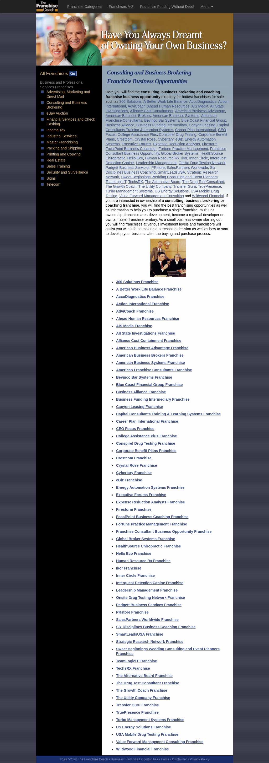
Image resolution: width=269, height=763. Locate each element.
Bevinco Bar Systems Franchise (144, 377)
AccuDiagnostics (202, 101)
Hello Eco (135, 158)
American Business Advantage (200, 111)
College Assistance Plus (137, 134)
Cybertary (165, 139)
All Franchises (58, 73)
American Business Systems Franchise (150, 363)
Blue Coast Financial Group (203, 120)
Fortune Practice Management (183, 149)
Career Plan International (195, 130)
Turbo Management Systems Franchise (150, 720)
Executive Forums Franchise (141, 495)
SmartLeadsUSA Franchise (139, 634)
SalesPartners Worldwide (187, 167)
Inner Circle (198, 158)
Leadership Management (156, 163)
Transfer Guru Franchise (137, 705)
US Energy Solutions (172, 191)
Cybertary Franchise (134, 473)
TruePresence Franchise (137, 712)
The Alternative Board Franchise (144, 676)
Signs (51, 178)
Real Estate (55, 160)
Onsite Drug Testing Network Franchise (150, 597)
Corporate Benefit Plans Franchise (146, 451)
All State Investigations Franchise (145, 333)
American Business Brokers (128, 116)
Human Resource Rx (162, 158)
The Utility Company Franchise (143, 698)
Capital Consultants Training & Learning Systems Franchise (168, 414)
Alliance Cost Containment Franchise (148, 340)
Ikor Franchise (128, 568)
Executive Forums (136, 144)
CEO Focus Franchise (135, 429)
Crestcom (125, 139)
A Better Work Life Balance (165, 101)
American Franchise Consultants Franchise (154, 370)
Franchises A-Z (121, 6)
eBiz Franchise (129, 480)
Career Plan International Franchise (147, 421)
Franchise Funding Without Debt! (167, 6)
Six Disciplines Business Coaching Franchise (156, 627)
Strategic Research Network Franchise (149, 642)
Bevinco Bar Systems (161, 120)
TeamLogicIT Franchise (136, 661)
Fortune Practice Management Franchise (151, 524)
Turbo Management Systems (129, 191)
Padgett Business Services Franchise (149, 605)
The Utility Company (154, 186)
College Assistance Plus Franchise (146, 436)
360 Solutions (130, 101)
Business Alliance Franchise (141, 392)
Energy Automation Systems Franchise (150, 487)
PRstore (158, 167)
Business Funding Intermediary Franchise (152, 399)
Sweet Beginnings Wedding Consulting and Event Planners (169, 177)
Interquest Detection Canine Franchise (149, 583)
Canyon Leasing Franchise (139, 407)
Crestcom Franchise (134, 458)
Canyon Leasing (202, 125)
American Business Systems (176, 116)
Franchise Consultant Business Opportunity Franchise (163, 531)
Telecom (53, 184)
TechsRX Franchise (133, 668)
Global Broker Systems (180, 153)
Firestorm (210, 144)
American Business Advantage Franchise (152, 348)
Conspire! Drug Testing (177, 134)
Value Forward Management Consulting (151, 196)
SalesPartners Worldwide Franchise (147, 619)
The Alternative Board (162, 182)
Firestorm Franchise (134, 509)
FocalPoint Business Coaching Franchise (152, 517)
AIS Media (199, 106)
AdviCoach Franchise (135, 311)
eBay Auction (57, 113)
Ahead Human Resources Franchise (147, 318)
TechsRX (135, 182)
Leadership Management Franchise (147, 590)
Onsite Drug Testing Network (202, 163)
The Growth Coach (121, 186)
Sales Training (58, 166)
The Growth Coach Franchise (141, 690)
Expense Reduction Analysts (176, 144)
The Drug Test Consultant (203, 182)
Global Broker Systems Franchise (145, 539)
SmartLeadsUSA (171, 172)
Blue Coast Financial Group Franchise (149, 385)
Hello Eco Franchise (133, 553)
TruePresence (209, 186)
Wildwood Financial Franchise (142, 749)
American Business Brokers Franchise (150, 355)
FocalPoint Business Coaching (131, 149)
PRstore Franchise (132, 612)
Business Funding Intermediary (161, 125)
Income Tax (55, 130)
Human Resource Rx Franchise (143, 561)
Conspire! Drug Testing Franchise (145, 443)
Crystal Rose (145, 139)
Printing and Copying (63, 154)
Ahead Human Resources (168, 106)
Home (165, 759)
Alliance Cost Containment (151, 111)
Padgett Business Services (127, 167)
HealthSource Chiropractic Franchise (148, 546)
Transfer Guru (184, 186)
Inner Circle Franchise (135, 575)
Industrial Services (61, 136)
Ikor (184, 158)
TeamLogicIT (116, 182)
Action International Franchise (142, 304)
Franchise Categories (84, 6)
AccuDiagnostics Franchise (140, 296)
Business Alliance (120, 125)
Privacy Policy (199, 759)
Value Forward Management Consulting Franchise (159, 742)
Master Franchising (62, 142)
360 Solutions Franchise (137, 282)
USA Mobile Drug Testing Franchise (147, 734)
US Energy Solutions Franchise (143, 727)
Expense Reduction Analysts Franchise (150, 502)
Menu (206, 6)
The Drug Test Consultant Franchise (147, 683)
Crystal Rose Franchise (136, 465)
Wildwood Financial (208, 196)
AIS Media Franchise (134, 326)
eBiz (179, 139)
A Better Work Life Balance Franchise (149, 289)
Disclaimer (179, 759)
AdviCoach (137, 106)
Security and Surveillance (67, 172)
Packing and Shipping (64, 148)
